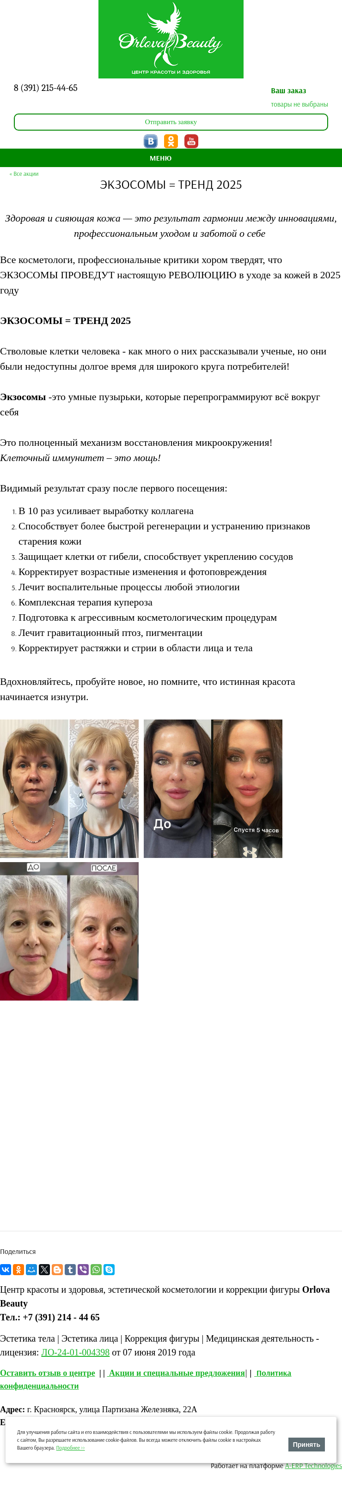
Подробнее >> (70, 1448)
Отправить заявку (171, 122)
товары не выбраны (299, 104)
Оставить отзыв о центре (47, 1373)
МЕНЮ (160, 157)
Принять (306, 1444)
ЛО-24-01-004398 (75, 1352)
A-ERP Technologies (313, 1465)
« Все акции (24, 173)
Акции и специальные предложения (177, 1373)
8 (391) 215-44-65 (46, 88)
